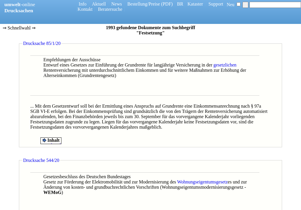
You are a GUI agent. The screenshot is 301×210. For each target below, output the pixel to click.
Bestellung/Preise (143, 3)
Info (82, 3)
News (116, 3)
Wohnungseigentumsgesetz (202, 181)
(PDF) (167, 3)
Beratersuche (110, 9)
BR (180, 3)
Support (215, 3)
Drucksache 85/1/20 (42, 43)
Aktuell (99, 3)
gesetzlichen (224, 64)
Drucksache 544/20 (41, 160)
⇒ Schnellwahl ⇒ (19, 28)
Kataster (195, 3)
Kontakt (85, 9)
